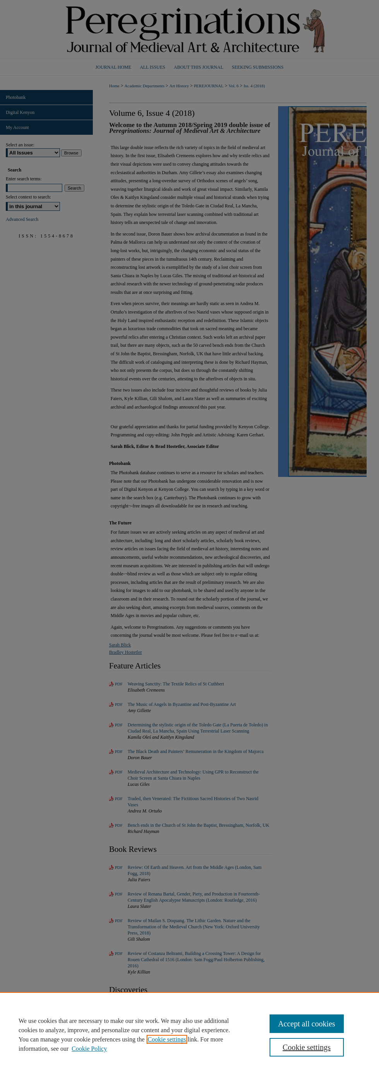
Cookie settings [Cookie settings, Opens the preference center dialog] (307, 1047)
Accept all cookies (306, 1023)
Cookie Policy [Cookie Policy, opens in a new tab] (89, 1048)
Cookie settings (167, 1039)
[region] (189, 1034)
